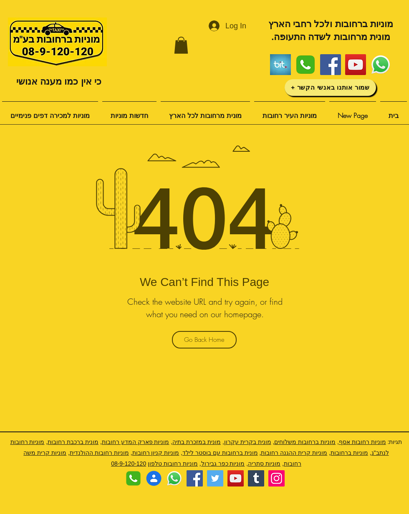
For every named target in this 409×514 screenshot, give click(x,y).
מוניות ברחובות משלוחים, (304, 442)
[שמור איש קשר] (154, 478)
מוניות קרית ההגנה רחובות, (294, 452)
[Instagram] (276, 478)
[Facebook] (330, 64)
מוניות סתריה (264, 463)
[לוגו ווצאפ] (380, 64)
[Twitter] (215, 478)
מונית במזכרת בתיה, (196, 442)
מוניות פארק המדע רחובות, (134, 442)
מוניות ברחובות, (348, 452)
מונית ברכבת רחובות (73, 442)
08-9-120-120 (128, 463)
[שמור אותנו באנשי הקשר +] (330, 87)
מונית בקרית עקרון (247, 442)
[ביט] (280, 64)
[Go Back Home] (204, 340)
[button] (181, 45)
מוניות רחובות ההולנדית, (98, 452)
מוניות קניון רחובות (155, 452)
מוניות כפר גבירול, (222, 463)
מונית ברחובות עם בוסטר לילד (220, 452)
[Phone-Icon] (305, 64)
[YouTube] (355, 64)
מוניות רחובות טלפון (173, 463)
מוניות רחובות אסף (362, 442)
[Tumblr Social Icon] (256, 478)
